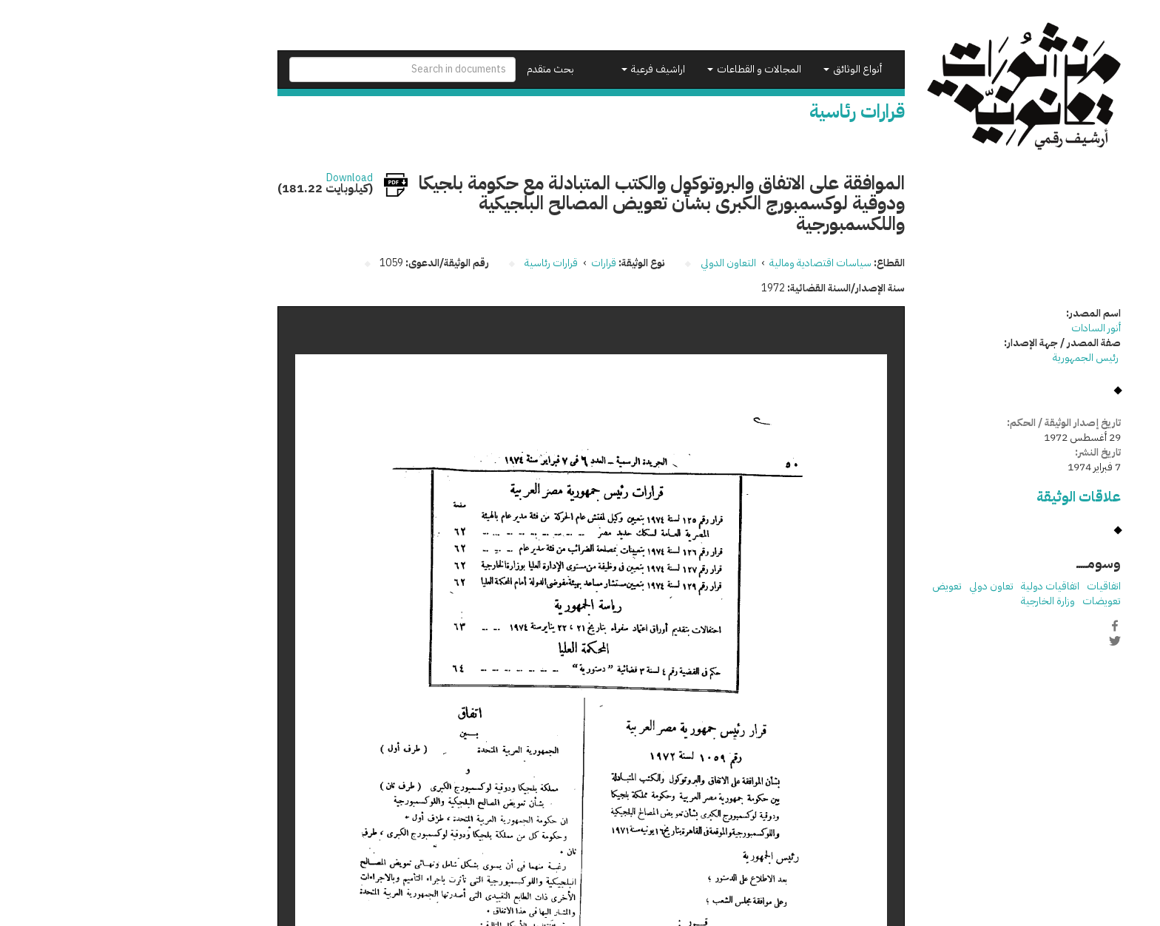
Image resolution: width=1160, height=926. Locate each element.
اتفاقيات (985, 586)
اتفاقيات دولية (931, 586)
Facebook (996, 626)
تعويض (828, 586)
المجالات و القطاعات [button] (635, 69)
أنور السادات (977, 328)
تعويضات (982, 601)
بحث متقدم (431, 69)
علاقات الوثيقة (959, 496)
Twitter (996, 641)
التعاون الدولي (609, 263)
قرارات (484, 263)
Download (230, 178)
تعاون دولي (872, 586)
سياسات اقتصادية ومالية (701, 263)
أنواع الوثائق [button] (733, 69)
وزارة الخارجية (929, 601)
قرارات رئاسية (432, 263)
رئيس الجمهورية (968, 357)
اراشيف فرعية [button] (534, 69)
